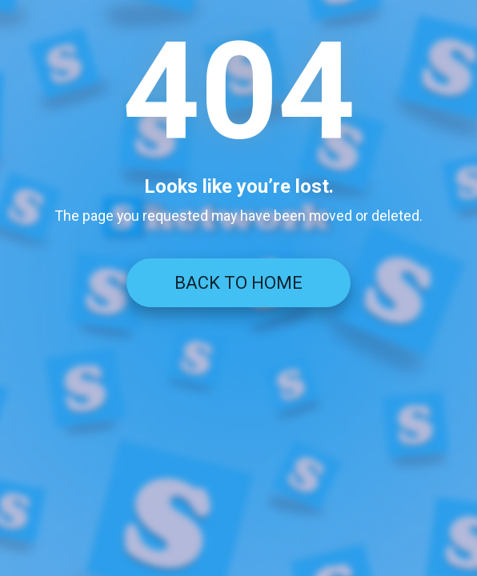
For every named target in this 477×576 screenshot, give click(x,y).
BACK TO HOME (238, 283)
